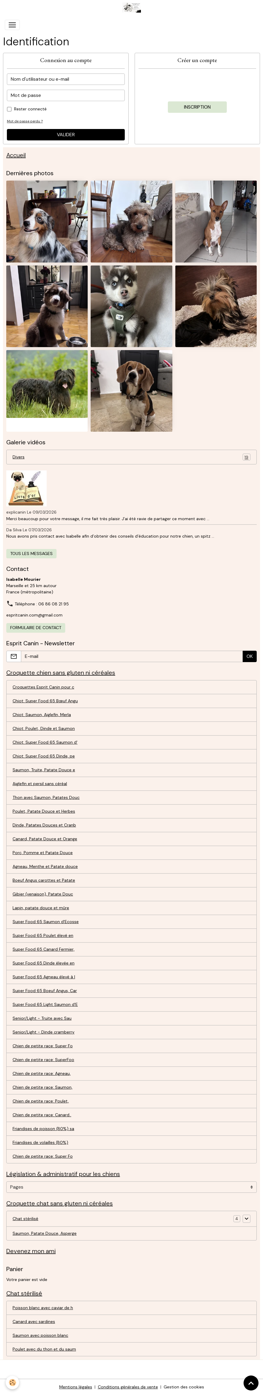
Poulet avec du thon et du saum (44, 1349)
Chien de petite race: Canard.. (42, 1115)
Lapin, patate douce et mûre (41, 907)
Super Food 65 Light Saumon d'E (45, 1004)
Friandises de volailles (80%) (40, 1142)
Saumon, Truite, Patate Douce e (44, 769)
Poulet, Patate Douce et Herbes (44, 811)
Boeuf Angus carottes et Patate (44, 880)
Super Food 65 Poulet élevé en (43, 935)
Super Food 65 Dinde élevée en (44, 963)
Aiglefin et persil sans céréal (40, 783)
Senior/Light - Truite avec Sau (42, 1018)
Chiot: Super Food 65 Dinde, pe (44, 756)
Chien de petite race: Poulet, (41, 1101)
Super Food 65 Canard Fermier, (44, 949)
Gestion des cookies (184, 1387)
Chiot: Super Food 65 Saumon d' (45, 742)
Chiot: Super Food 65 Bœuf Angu (45, 701)
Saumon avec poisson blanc (40, 1335)
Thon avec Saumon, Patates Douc (46, 797)
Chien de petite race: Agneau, (42, 1073)
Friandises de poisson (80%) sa (43, 1128)
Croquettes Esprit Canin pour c (43, 687)
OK (250, 656)
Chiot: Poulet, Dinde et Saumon (44, 728)
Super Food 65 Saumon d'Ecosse (46, 921)
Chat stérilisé (25, 1218)
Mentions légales (75, 1387)
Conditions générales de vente (128, 1387)
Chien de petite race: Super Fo (43, 1045)
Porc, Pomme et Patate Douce (43, 852)
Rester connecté (30, 109)
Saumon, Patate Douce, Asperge (45, 1233)
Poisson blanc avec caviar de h (43, 1307)
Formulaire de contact (35, 627)
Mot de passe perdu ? (25, 121)
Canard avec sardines (34, 1321)
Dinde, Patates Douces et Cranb (44, 825)
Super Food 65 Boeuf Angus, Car (45, 990)
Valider (66, 134)
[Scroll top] (251, 1383)
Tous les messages (31, 553)
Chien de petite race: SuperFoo (43, 1059)
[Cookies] (12, 1382)
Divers (131, 457)
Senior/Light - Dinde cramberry (44, 1032)
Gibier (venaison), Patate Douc (43, 894)
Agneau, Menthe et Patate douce (45, 866)
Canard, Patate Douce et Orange (45, 839)
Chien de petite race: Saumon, (42, 1087)
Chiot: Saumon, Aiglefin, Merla (42, 714)
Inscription (197, 107)
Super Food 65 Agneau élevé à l (44, 977)
